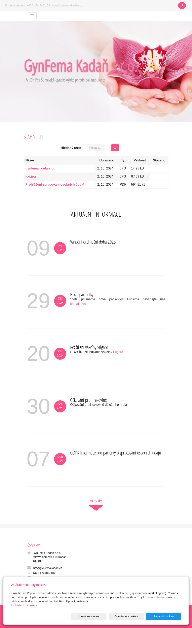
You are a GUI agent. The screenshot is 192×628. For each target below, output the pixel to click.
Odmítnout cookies (133, 616)
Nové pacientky (81, 294)
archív (96, 501)
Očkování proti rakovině (88, 400)
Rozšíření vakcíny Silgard (89, 347)
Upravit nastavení (99, 616)
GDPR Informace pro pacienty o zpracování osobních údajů (115, 452)
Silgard (118, 352)
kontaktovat (78, 304)
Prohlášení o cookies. (24, 605)
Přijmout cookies (166, 616)
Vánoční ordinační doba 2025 (93, 242)
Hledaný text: (71, 148)
